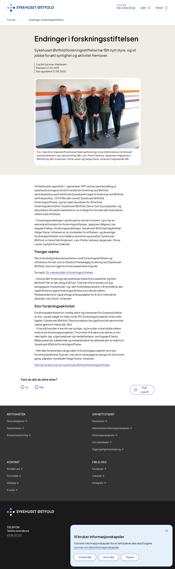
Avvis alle (108, 557)
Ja (26, 387)
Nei (42, 387)
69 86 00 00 (14, 535)
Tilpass (130, 557)
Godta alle (85, 557)
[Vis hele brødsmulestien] (22, 19)
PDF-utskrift (144, 390)
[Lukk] (166, 530)
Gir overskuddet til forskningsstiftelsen (69, 272)
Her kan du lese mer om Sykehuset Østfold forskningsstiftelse (72, 364)
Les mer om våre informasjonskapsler (96, 547)
